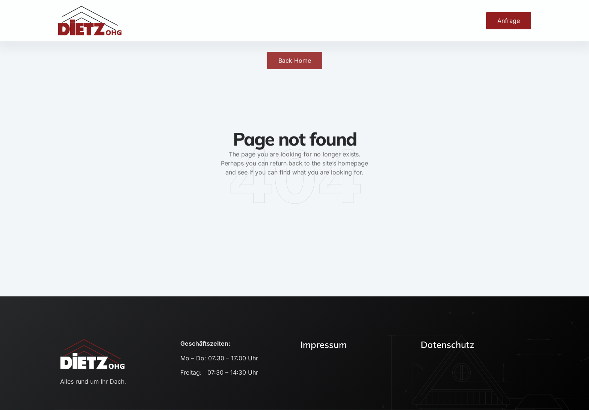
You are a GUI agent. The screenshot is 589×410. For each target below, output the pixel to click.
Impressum (324, 344)
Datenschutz (447, 344)
